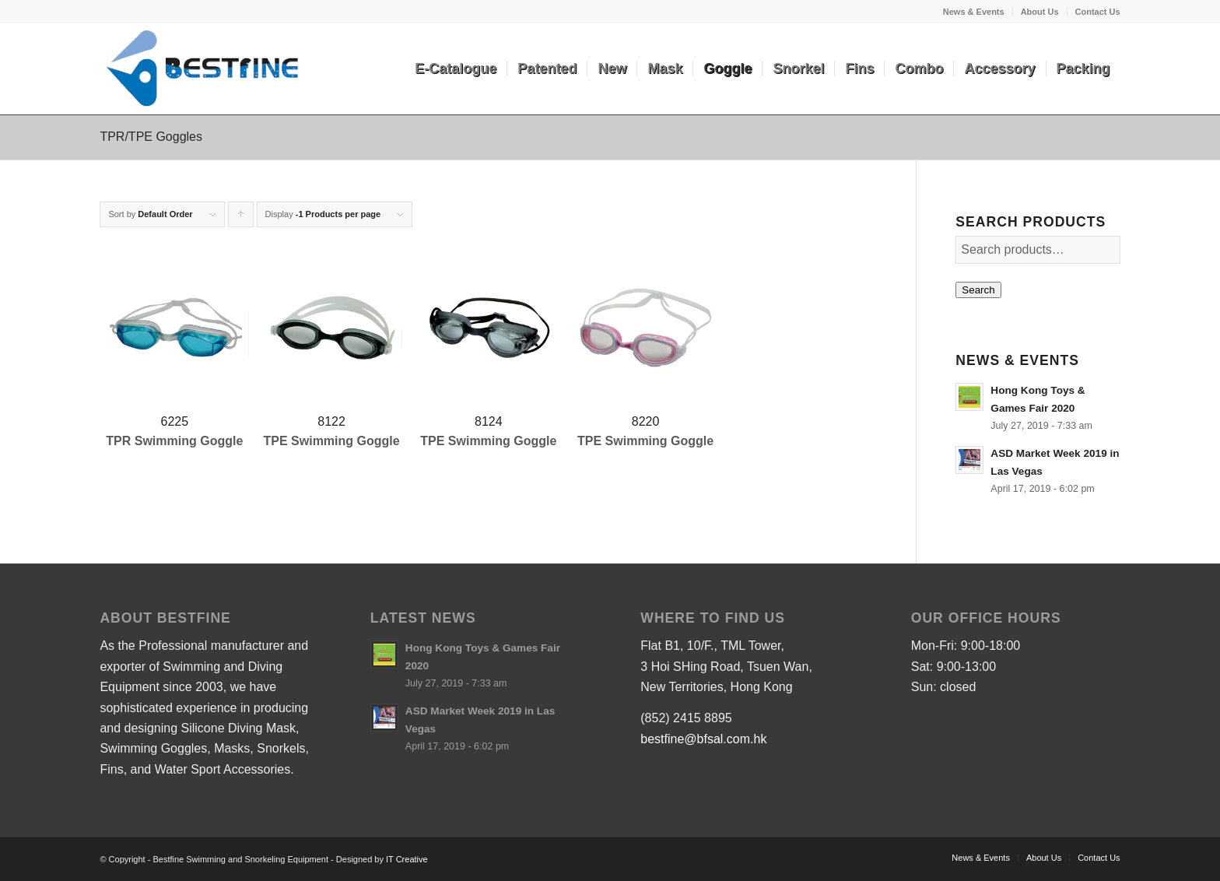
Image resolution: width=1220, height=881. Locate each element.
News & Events (973, 11)
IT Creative (407, 859)
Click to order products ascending (241, 218)
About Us (1040, 11)
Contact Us (1097, 11)
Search (978, 290)
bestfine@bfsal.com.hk (703, 739)
